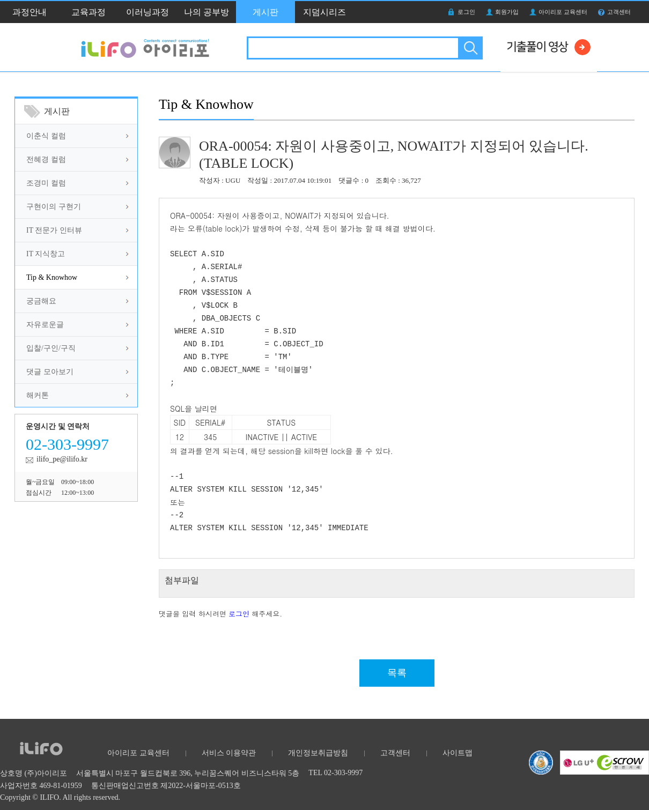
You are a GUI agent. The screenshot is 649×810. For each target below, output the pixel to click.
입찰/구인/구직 (51, 348)
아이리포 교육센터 (563, 12)
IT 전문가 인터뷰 (54, 230)
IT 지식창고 (45, 254)
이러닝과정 (147, 12)
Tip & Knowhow (51, 277)
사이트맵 (457, 753)
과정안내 (29, 12)
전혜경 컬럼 (46, 159)
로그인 (466, 12)
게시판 (265, 12)
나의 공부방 (206, 12)
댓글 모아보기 (49, 372)
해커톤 (37, 395)
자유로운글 (45, 325)
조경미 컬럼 (46, 183)
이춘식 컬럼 (46, 136)
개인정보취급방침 (318, 753)
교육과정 (88, 12)
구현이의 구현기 (53, 207)
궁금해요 (41, 301)
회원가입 (507, 12)
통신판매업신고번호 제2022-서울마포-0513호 (166, 786)
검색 (469, 48)
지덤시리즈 (324, 12)
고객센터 (619, 12)
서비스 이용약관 (229, 753)
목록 (397, 672)
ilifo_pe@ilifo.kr (61, 459)
